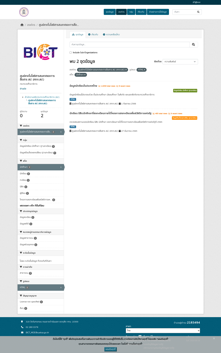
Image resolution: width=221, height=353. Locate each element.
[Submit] (198, 12)
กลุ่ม (131, 12)
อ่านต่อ (23, 88)
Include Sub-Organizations (83, 52)
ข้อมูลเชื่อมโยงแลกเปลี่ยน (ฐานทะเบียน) (185, 118)
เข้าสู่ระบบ (196, 2)
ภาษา (128, 326)
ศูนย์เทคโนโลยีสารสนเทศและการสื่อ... (59, 25)
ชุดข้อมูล (110, 12)
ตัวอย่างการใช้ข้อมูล (158, 12)
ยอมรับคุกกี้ (111, 349)
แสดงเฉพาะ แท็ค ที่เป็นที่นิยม (32, 205)
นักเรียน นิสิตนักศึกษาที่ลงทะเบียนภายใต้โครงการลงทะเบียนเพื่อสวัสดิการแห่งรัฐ (111, 113)
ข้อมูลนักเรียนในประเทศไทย (84, 86)
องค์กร (121, 12)
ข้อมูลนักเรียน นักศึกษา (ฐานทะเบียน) (185, 90)
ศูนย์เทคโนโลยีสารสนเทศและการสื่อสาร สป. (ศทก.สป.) (42, 102)
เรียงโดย (157, 61)
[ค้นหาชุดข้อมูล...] (187, 12)
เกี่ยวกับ (141, 12)
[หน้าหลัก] (22, 25)
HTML (73, 99)
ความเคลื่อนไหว (111, 34)
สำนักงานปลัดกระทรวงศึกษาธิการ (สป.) (42, 97)
